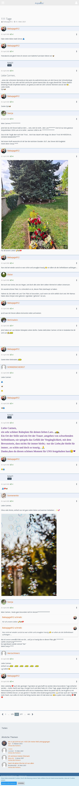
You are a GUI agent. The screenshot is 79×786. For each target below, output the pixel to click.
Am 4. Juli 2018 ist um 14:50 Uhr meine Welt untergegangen (29, 742)
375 (12, 714)
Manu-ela (11, 758)
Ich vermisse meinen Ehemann (19, 756)
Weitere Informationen (9, 783)
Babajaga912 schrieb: (12, 617)
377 (21, 714)
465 (28, 714)
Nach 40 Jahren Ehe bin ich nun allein (21, 763)
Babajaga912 (8, 22)
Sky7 (9, 744)
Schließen (21, 783)
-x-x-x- (10, 749)
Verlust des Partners (14, 746)
